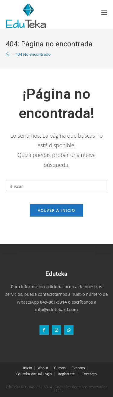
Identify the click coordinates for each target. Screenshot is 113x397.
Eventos (78, 367)
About (43, 367)
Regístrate (66, 374)
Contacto (89, 374)
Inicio (27, 367)
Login (47, 374)
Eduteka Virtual (29, 374)
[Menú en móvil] (104, 12)
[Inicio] (8, 54)
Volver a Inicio (56, 210)
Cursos (60, 367)
